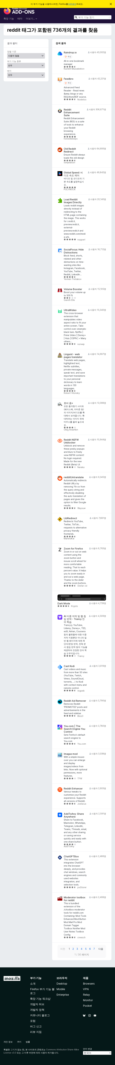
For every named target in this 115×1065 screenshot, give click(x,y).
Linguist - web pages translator (73, 356)
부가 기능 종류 (14, 61)
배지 (9, 71)
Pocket (87, 1005)
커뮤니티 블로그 (40, 1015)
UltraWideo (70, 310)
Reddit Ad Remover (75, 700)
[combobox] (92, 17)
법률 (28, 1041)
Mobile (60, 989)
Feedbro (68, 78)
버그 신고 (36, 1026)
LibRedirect (70, 518)
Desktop (61, 983)
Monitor (88, 1000)
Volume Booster (73, 289)
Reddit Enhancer (73, 788)
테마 (20, 18)
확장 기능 (9, 18)
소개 (32, 983)
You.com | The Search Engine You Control (74, 729)
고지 (12, 1049)
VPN (86, 989)
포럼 (32, 1020)
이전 (62, 948)
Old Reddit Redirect (70, 150)
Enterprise (62, 994)
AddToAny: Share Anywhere (74, 815)
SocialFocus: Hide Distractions (74, 251)
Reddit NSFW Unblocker (71, 441)
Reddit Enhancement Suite (72, 112)
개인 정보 (8, 1041)
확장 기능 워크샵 (40, 998)
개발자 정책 (37, 1009)
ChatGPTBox (71, 856)
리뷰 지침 (36, 1031)
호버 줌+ (68, 403)
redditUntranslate (74, 477)
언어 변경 (87, 1049)
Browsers (89, 983)
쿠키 (19, 1041)
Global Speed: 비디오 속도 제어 (73, 174)
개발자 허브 (37, 1004)
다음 (100, 948)
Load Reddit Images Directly (73, 201)
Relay (86, 994)
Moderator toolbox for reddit (74, 899)
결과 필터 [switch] (12, 43)
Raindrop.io (70, 52)
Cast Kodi (69, 666)
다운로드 (72, 4)
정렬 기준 (11, 51)
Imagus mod (71, 754)
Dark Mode (64, 603)
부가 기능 (35, 978)
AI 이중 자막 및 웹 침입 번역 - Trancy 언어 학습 (75, 619)
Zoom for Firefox (73, 548)
